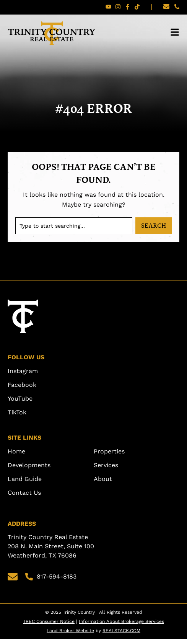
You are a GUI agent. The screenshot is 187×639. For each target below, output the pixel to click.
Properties (109, 451)
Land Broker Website (70, 630)
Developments (29, 465)
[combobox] (73, 225)
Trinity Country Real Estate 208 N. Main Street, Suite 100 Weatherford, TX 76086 (52, 546)
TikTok (17, 412)
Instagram (23, 371)
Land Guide (25, 479)
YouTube (20, 398)
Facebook (22, 384)
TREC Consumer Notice (49, 621)
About (103, 479)
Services (106, 465)
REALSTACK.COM (121, 630)
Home (16, 451)
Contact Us (24, 492)
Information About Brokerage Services (121, 621)
